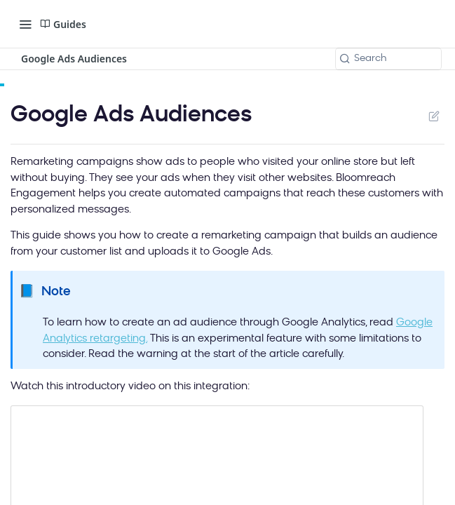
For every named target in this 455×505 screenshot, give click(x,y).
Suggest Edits (434, 115)
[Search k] (388, 58)
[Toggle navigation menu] (25, 23)
